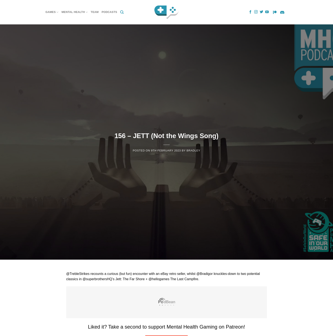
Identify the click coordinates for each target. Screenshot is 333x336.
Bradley (193, 150)
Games (52, 12)
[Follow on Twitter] (261, 12)
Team (95, 12)
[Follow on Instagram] (256, 12)
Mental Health (75, 12)
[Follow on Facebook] (250, 12)
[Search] (122, 12)
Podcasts (109, 12)
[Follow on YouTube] (267, 12)
